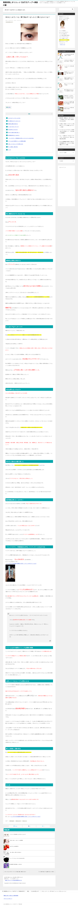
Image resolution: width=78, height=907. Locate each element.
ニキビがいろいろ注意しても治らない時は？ (69, 61)
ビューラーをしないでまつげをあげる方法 (17, 858)
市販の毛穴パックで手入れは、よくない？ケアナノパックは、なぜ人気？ (69, 96)
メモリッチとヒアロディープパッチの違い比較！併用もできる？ (15, 871)
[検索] (66, 9)
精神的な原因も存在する (13, 123)
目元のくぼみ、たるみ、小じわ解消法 (16, 840)
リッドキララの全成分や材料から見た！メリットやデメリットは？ (21, 563)
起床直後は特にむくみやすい (14, 135)
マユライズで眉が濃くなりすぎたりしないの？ (18, 834)
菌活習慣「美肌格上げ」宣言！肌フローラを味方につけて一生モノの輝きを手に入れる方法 (67, 119)
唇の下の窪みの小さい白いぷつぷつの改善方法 (69, 90)
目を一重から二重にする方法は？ (15, 852)
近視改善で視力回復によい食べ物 (15, 864)
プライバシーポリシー (8, 898)
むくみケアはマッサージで (13, 126)
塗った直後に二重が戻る (13, 146)
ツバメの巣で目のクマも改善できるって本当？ (46, 871)
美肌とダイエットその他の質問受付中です (13, 880)
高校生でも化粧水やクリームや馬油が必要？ (69, 78)
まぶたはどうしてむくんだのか (14, 118)
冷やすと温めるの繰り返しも (14, 132)
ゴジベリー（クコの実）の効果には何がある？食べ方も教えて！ (69, 102)
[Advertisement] (66, 186)
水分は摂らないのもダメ (13, 129)
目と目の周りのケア (9, 22)
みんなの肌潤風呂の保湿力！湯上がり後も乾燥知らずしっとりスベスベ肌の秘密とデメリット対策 (67, 143)
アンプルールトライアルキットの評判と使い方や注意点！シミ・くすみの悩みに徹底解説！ (67, 131)
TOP (14, 891)
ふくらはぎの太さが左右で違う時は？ (69, 55)
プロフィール (62, 44)
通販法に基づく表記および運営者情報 (11, 895)
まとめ (9, 149)
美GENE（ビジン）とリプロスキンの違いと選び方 (69, 73)
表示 (9, 107)
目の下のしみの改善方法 (14, 846)
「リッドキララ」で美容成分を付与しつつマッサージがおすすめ (21, 138)
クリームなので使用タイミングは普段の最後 (17, 141)
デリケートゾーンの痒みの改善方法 (69, 108)
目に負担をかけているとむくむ (14, 120)
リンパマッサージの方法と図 (69, 67)
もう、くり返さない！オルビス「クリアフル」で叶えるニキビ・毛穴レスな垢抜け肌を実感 (67, 137)
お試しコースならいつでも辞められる (15, 143)
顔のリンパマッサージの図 (68, 84)
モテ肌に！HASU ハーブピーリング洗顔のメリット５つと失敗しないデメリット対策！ (67, 125)
